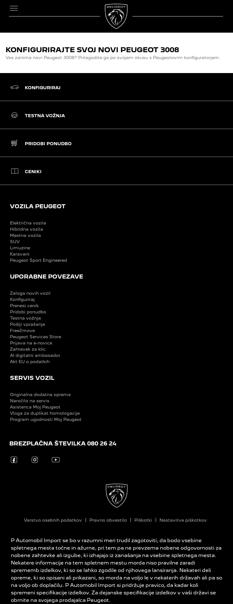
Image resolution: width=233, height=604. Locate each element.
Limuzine (20, 247)
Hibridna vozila (26, 229)
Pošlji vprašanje (27, 324)
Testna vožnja (25, 318)
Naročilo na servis (29, 400)
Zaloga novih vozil (30, 293)
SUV (15, 241)
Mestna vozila (25, 235)
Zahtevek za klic (28, 349)
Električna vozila (28, 222)
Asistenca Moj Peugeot (35, 406)
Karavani (19, 253)
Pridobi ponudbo (28, 311)
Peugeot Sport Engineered (38, 260)
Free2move (22, 330)
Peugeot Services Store (35, 336)
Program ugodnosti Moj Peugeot (46, 419)
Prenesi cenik (24, 305)
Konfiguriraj (22, 299)
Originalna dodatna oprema (40, 394)
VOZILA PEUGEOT (37, 206)
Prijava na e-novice (31, 342)
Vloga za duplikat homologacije (45, 413)
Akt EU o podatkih (30, 361)
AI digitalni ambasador (35, 355)
